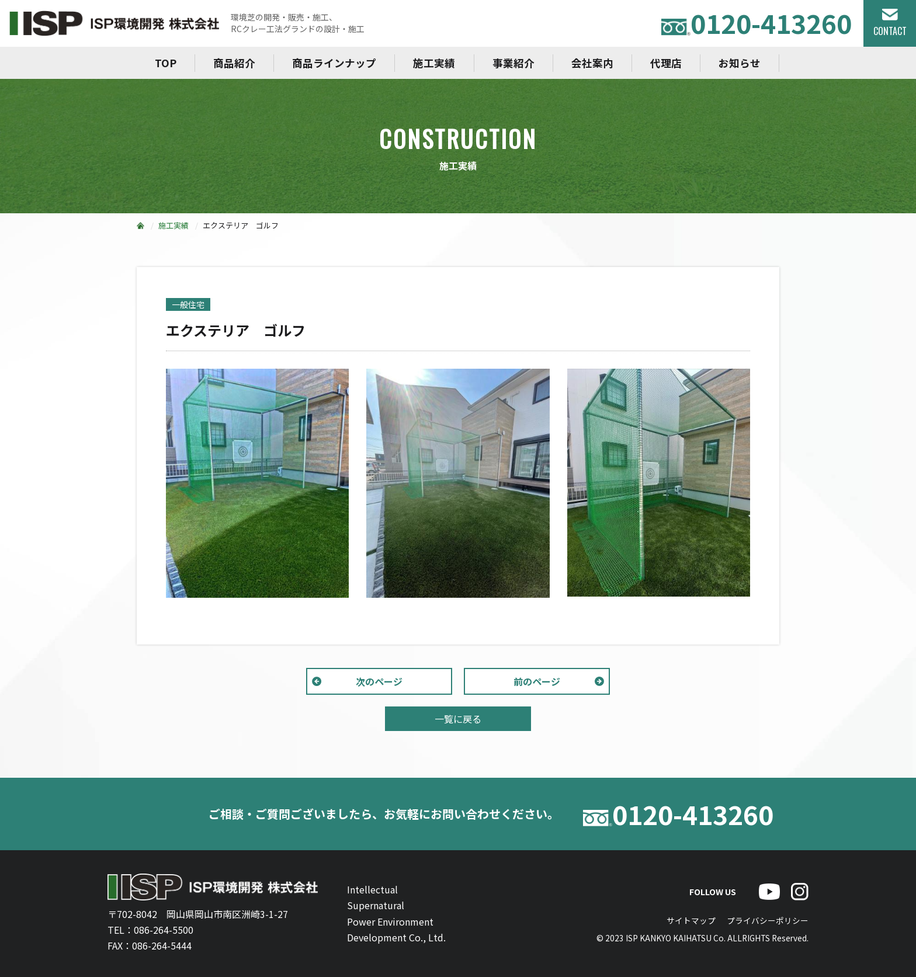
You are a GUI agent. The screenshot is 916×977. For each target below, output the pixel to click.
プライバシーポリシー (768, 920)
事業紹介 (513, 63)
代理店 (666, 63)
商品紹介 (234, 63)
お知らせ (740, 63)
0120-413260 (756, 23)
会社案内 (592, 63)
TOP (165, 63)
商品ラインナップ (334, 63)
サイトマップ (691, 920)
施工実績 (434, 63)
